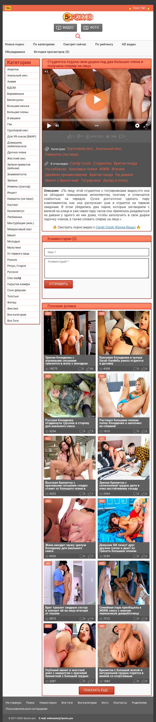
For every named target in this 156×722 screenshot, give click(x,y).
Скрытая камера (18, 284)
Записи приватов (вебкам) (18, 166)
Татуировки (91, 180)
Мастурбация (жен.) (20, 223)
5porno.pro (30, 718)
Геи (9, 124)
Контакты (120, 702)
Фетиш (11, 302)
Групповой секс (17, 130)
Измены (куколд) (18, 186)
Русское (12, 272)
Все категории (16, 314)
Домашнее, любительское (16, 144)
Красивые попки (83, 169)
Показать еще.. (96, 690)
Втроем (118, 169)
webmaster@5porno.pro (60, 718)
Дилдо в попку (115, 180)
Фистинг (12, 308)
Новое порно (14, 44)
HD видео (129, 44)
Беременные (15, 93)
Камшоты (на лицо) (20, 198)
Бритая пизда (125, 163)
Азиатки (12, 69)
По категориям (43, 44)
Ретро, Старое (16, 265)
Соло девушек (16, 290)
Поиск (30, 702)
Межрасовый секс (19, 229)
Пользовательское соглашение (26, 708)
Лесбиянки (14, 217)
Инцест (12, 192)
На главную (13, 702)
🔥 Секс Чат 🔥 (139, 8)
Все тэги (67, 702)
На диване (124, 175)
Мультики (14, 247)
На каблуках (55, 169)
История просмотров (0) (51, 52)
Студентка (102, 163)
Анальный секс (17, 75)
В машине (13, 118)
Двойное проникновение (66, 175)
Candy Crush (80, 163)
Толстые (12, 296)
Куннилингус (15, 211)
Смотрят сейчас (74, 44)
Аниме (11, 81)
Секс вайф (14, 278)
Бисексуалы (15, 99)
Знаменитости (16, 174)
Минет (11, 235)
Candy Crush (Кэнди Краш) (116, 227)
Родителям (139, 702)
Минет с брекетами (61, 180)
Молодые (13, 241)
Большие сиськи (18, 106)
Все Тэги (12, 320)
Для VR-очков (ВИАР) (21, 136)
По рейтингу (104, 44)
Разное (12, 259)
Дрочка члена (16, 152)
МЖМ (104, 169)
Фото (105, 702)
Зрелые (12, 180)
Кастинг (12, 204)
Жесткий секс (16, 158)
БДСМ (11, 87)
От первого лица (18, 253)
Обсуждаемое (15, 52)
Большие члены (17, 112)
